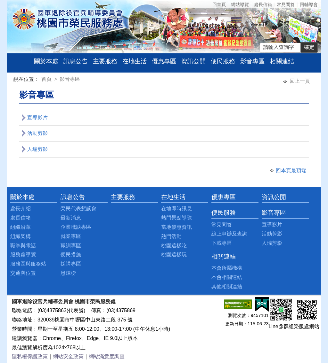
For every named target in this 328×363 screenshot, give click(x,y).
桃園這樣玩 (174, 254)
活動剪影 (37, 133)
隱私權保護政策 (30, 356)
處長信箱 (263, 4)
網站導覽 (240, 4)
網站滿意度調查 (107, 356)
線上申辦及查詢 (229, 233)
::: (14, 80)
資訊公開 (193, 61)
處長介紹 (20, 208)
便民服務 (223, 61)
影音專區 (252, 61)
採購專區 (71, 263)
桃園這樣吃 (174, 245)
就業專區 (71, 236)
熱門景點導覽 (176, 217)
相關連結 (282, 61)
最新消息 (71, 217)
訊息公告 (75, 61)
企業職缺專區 (76, 227)
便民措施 (71, 254)
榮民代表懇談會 (78, 208)
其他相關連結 (226, 286)
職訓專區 (71, 245)
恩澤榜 (68, 273)
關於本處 (46, 61)
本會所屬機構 (226, 268)
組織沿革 (20, 227)
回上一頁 (300, 81)
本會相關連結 (226, 277)
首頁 (47, 79)
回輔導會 (309, 4)
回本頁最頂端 (291, 170)
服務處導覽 (23, 254)
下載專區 (221, 243)
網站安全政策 (68, 356)
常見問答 (286, 4)
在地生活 (134, 61)
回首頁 (219, 4)
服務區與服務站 (28, 263)
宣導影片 (37, 117)
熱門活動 (171, 236)
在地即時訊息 (176, 208)
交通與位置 (23, 273)
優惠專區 (164, 61)
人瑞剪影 (37, 149)
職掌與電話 (23, 245)
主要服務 (105, 61)
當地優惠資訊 (176, 227)
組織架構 (20, 236)
